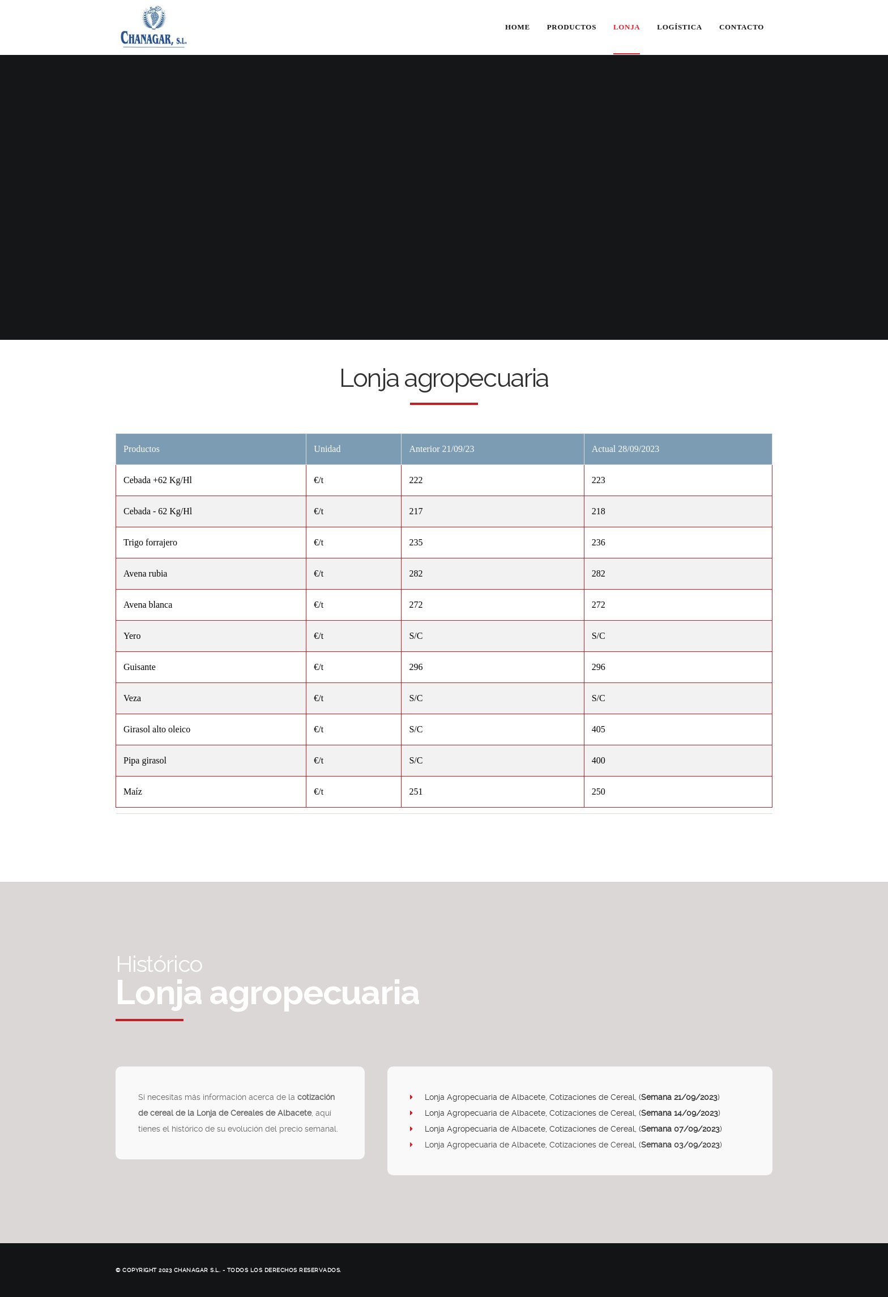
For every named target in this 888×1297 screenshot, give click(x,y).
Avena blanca (147, 604)
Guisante (139, 667)
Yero (131, 636)
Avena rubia (145, 573)
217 (415, 511)
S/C (415, 636)
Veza (132, 698)
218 (598, 511)
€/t (318, 480)
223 (598, 480)
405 (598, 729)
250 (598, 791)
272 (415, 604)
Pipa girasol (144, 760)
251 (415, 791)
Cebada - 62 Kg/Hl (157, 511)
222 (415, 480)
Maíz (132, 791)
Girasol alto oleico (156, 729)
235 (415, 542)
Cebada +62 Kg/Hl (157, 480)
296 (415, 667)
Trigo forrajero (150, 542)
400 (598, 760)
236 (598, 542)
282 (415, 573)
